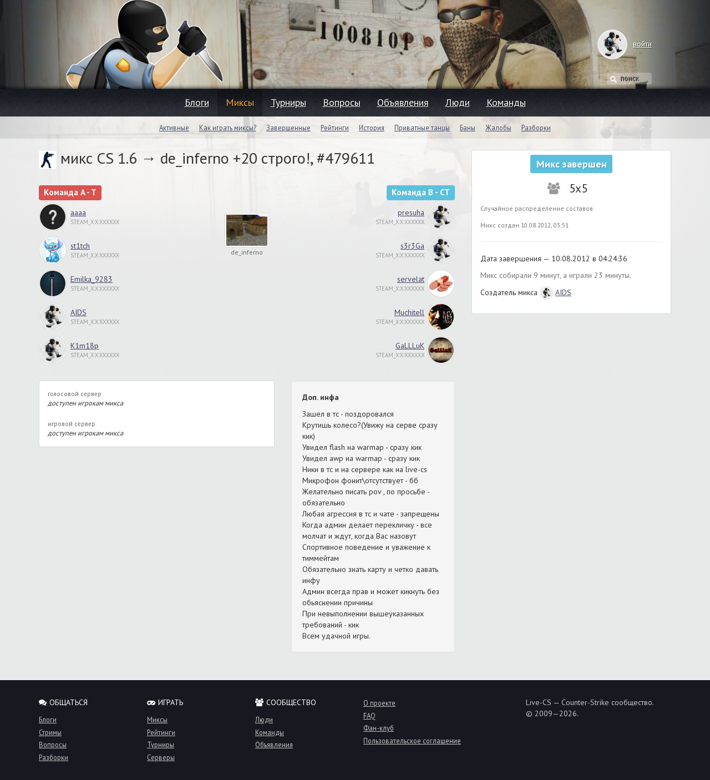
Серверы (161, 757)
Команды (506, 102)
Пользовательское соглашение (412, 740)
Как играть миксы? (227, 127)
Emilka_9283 (91, 279)
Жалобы (498, 127)
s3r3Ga (412, 246)
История (371, 127)
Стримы (50, 732)
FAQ (369, 715)
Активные (174, 127)
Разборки (536, 127)
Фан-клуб (378, 727)
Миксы (240, 102)
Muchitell (409, 312)
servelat (410, 279)
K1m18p (84, 346)
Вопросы (342, 102)
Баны (467, 127)
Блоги (197, 102)
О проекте (379, 702)
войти (631, 44)
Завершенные (288, 127)
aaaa (78, 212)
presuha (411, 212)
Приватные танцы (422, 127)
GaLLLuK (409, 346)
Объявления (403, 102)
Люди (457, 102)
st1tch (80, 246)
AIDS (78, 312)
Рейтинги (335, 127)
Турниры (288, 102)
